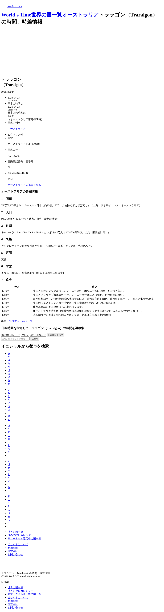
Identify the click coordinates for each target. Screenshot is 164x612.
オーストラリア (80, 15)
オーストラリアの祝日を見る (24, 184)
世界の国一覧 (46, 15)
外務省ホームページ (20, 321)
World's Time (16, 15)
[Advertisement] (82, 51)
